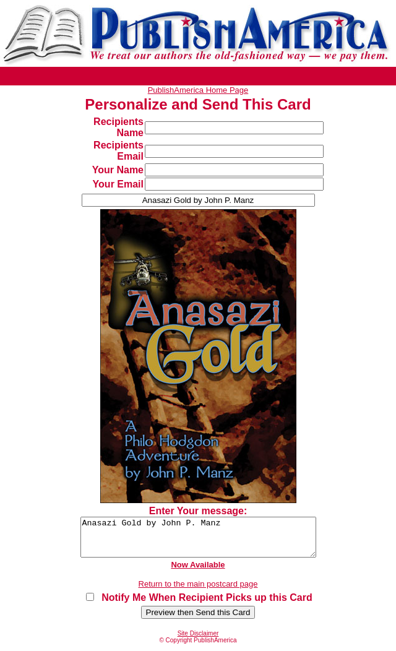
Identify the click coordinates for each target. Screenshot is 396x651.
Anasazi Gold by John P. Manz (198, 541)
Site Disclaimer (198, 640)
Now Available (198, 572)
